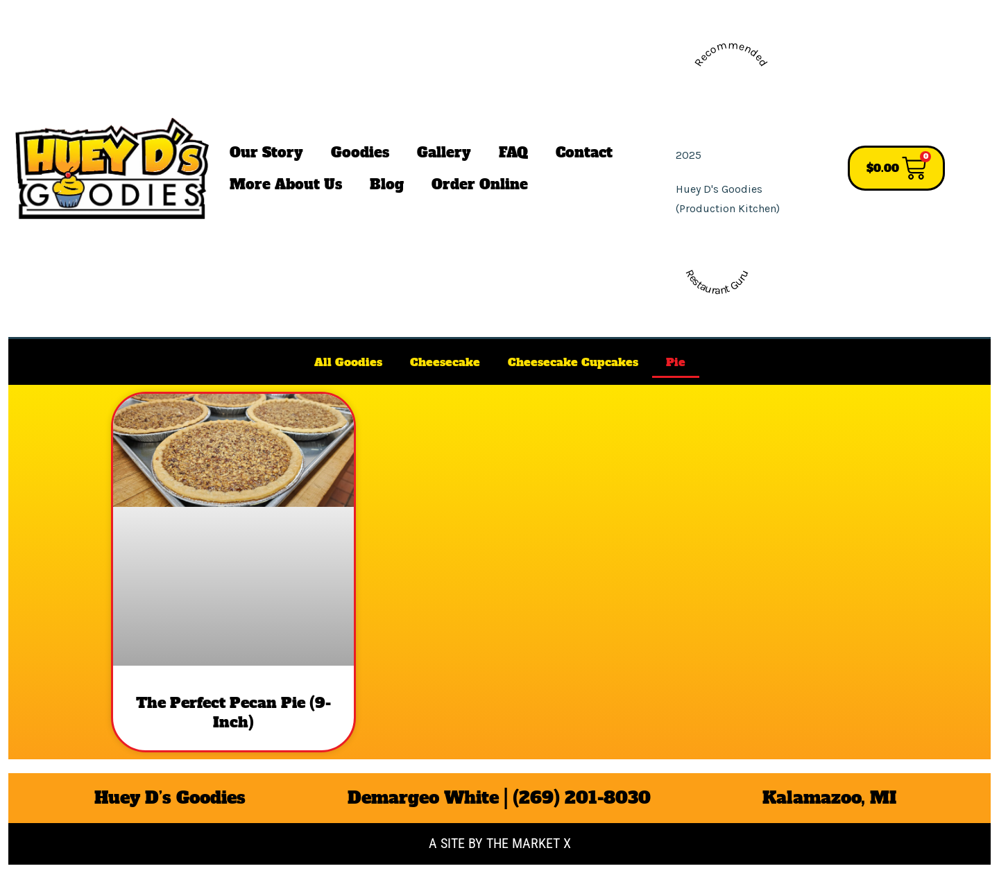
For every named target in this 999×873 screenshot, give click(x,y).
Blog (387, 184)
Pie (675, 362)
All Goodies (348, 362)
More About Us (286, 184)
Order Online (480, 184)
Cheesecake (445, 362)
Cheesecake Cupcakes (573, 362)
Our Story (266, 152)
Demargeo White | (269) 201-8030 (499, 797)
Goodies (360, 152)
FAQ (513, 152)
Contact (584, 152)
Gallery (444, 152)
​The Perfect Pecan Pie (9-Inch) (233, 712)
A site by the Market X (500, 844)
